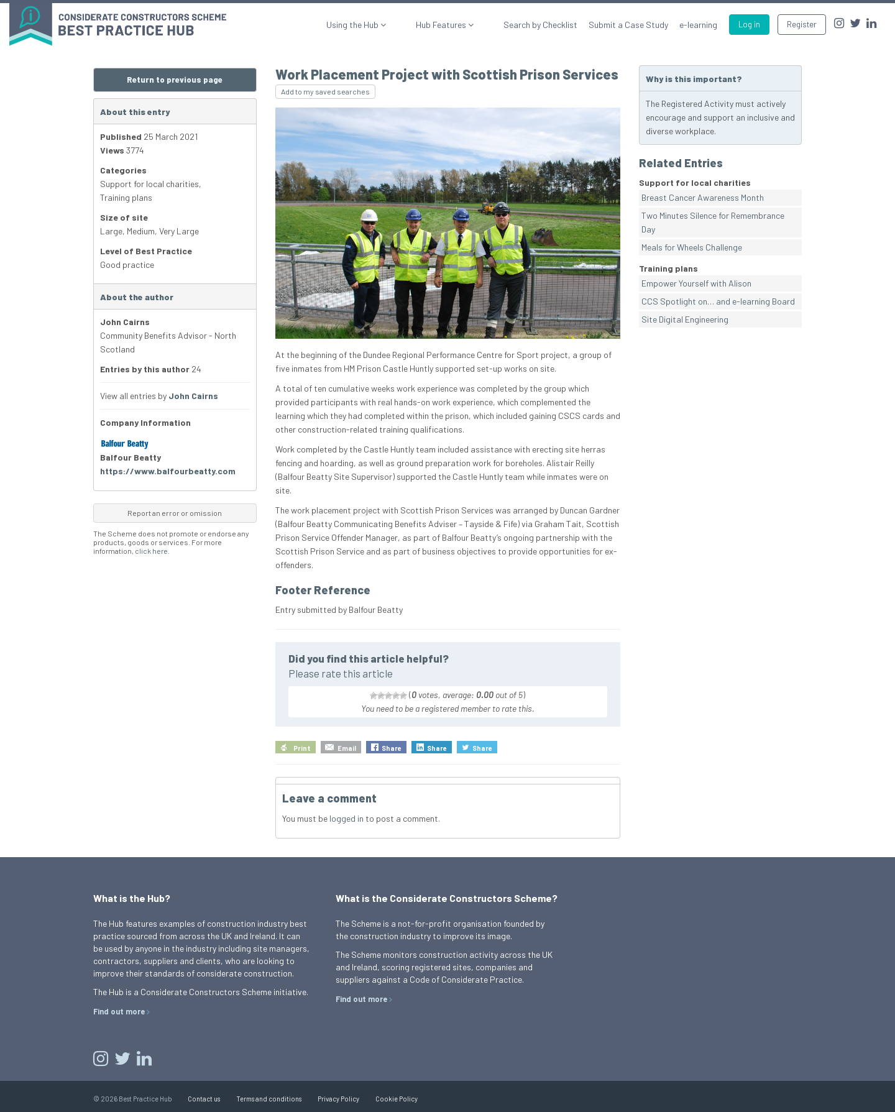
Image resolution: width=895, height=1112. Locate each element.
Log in (749, 24)
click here (151, 550)
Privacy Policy (338, 1099)
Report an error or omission (174, 512)
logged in (346, 818)
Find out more (119, 1011)
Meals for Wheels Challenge (691, 247)
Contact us (204, 1099)
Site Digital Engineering (684, 319)
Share (392, 748)
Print (302, 748)
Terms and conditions (268, 1099)
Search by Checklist (540, 24)
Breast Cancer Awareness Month (702, 197)
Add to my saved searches (325, 91)
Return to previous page (175, 80)
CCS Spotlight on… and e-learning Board (718, 301)
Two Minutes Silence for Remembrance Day (712, 222)
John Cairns (193, 395)
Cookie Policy (396, 1099)
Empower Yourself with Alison (696, 283)
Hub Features (460, 24)
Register (802, 24)
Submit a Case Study (628, 24)
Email (346, 748)
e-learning (698, 24)
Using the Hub (391, 24)
